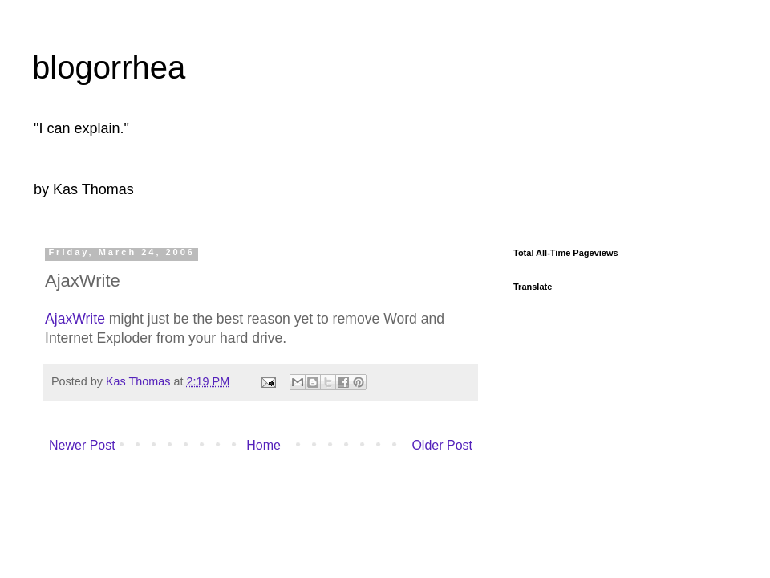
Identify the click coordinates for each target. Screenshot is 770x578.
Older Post (441, 445)
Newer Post (82, 445)
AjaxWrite (75, 319)
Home (263, 445)
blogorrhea (108, 67)
